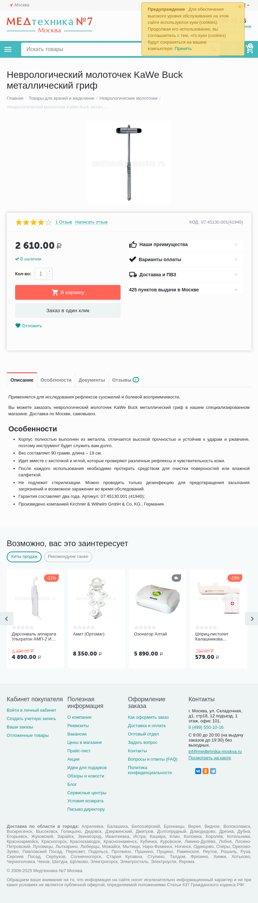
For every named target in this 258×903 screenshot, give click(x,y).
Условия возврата (85, 800)
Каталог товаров (8, 49)
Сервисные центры (86, 792)
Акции (73, 759)
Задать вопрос (143, 742)
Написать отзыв (91, 222)
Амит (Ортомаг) (88, 633)
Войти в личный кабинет (31, 710)
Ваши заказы (20, 726)
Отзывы (125, 380)
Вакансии (76, 733)
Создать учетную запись (31, 718)
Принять (183, 48)
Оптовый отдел (143, 733)
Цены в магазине (84, 742)
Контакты (137, 750)
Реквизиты (78, 725)
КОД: (194, 222)
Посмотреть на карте (209, 757)
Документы (92, 380)
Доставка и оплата (147, 725)
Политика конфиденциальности (150, 770)
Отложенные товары (28, 735)
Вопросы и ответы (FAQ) (153, 759)
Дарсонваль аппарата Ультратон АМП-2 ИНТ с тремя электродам (34, 636)
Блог (72, 784)
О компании (79, 717)
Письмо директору (86, 809)
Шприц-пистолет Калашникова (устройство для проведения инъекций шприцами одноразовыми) (217, 636)
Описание (22, 380)
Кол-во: (23, 273)
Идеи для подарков (86, 767)
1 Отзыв (63, 222)
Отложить (28, 326)
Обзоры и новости (85, 775)
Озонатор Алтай (150, 633)
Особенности (56, 380)
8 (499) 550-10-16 (205, 727)
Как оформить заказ (148, 717)
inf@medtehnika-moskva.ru (215, 751)
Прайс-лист (78, 750)
